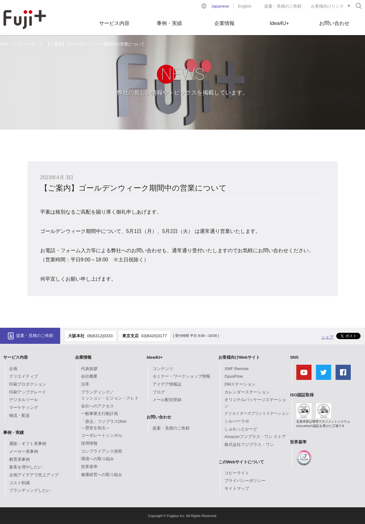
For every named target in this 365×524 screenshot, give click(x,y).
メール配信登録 (167, 399)
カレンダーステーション (247, 392)
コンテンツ (163, 368)
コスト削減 (19, 482)
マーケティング (23, 407)
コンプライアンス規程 (101, 451)
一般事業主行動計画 (99, 413)
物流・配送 (19, 415)
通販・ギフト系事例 (27, 443)
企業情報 (224, 23)
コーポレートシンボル (101, 435)
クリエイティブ (23, 376)
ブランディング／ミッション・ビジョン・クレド (110, 395)
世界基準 (89, 466)
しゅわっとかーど (240, 429)
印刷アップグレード (27, 392)
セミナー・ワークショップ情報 (181, 376)
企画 (13, 368)
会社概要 (89, 376)
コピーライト (236, 473)
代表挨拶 (89, 368)
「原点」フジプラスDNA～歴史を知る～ (104, 424)
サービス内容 (114, 23)
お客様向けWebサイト (239, 357)
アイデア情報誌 (167, 384)
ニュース (27, 44)
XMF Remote (236, 368)
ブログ (159, 392)
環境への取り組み (97, 458)
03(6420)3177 (154, 335)
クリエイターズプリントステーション (256, 413)
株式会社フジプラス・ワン (249, 444)
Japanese (220, 6)
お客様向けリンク (327, 6)
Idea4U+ (279, 23)
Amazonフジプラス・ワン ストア (255, 436)
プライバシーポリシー (245, 480)
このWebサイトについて (241, 462)
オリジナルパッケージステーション (255, 402)
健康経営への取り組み (101, 474)
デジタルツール (23, 399)
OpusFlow (233, 376)
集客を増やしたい (25, 467)
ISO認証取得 (301, 395)
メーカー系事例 (23, 451)
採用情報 (89, 443)
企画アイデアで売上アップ (34, 474)
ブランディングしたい (29, 490)
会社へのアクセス (97, 406)
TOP (4, 44)
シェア (327, 337)
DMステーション (239, 384)
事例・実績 (169, 23)
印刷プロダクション (27, 384)
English (244, 6)
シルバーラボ (236, 421)
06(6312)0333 (100, 335)
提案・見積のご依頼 (282, 6)
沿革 (85, 384)
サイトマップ (236, 488)
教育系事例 (19, 459)
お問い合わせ (334, 23)
